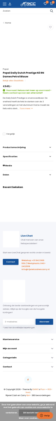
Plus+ (43, 389)
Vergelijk (9, 133)
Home (8, 22)
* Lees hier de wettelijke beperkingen (19, 327)
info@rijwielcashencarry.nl (34, 269)
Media (7, 165)
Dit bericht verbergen (34, 412)
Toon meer (26, 108)
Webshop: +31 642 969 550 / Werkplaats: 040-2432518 (34, 263)
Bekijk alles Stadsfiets (13, 80)
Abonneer (44, 321)
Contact (10, 261)
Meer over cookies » (29, 418)
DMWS (36, 389)
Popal (6, 69)
